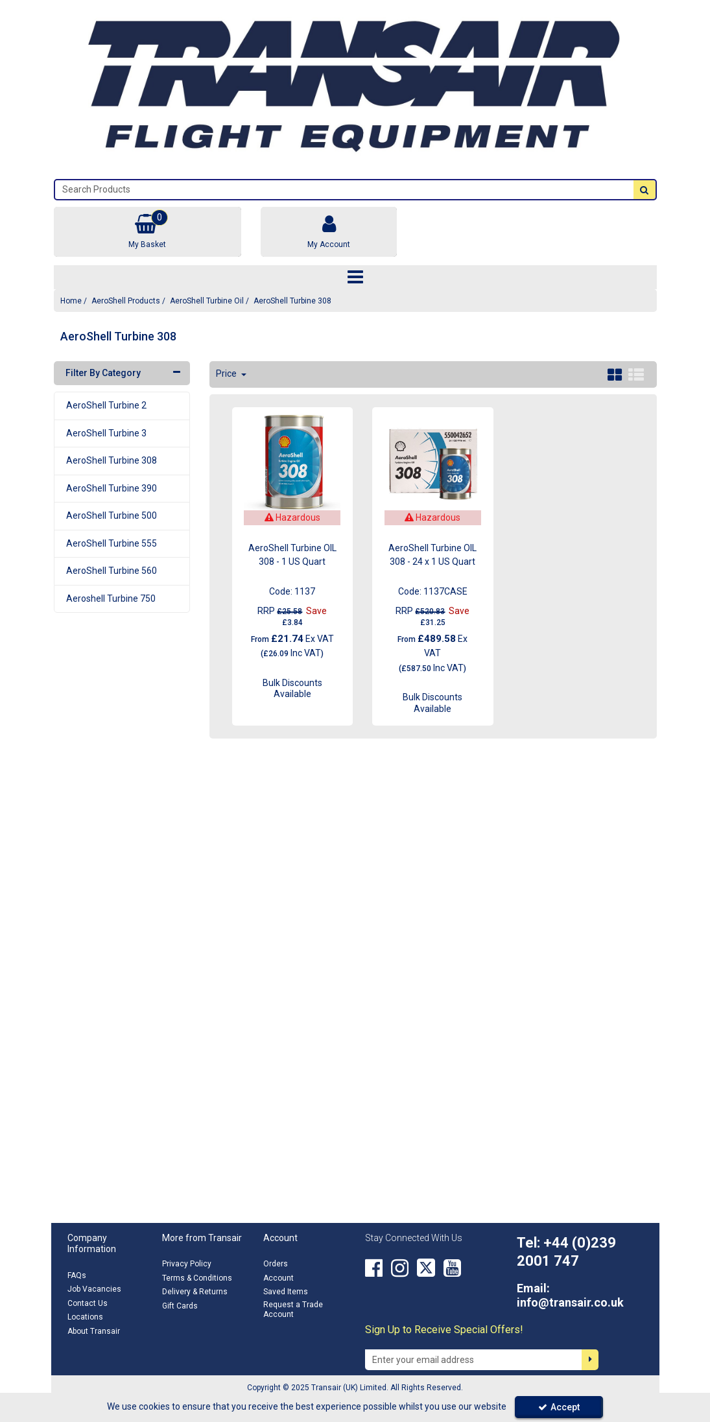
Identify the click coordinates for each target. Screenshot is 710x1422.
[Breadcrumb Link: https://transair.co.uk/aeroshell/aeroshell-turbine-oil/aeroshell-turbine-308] (292, 300)
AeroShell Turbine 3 (106, 433)
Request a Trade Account (293, 1309)
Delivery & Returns (195, 1291)
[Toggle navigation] (355, 277)
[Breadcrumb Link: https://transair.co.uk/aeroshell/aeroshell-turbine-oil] (207, 300)
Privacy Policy (186, 1263)
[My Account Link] (329, 232)
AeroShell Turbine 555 (111, 543)
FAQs (76, 1275)
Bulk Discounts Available (292, 689)
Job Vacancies (94, 1289)
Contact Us (87, 1303)
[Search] (344, 189)
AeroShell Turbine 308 (111, 460)
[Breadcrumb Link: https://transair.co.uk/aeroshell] (125, 300)
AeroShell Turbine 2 (106, 405)
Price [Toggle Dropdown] (227, 373)
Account (278, 1278)
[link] (374, 1268)
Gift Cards (180, 1305)
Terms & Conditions (197, 1278)
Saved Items (285, 1291)
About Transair (93, 1331)
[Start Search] (644, 189)
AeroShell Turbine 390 (111, 488)
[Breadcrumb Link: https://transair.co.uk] (71, 300)
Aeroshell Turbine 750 (111, 598)
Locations (85, 1316)
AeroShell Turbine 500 (111, 515)
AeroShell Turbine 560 (111, 570)
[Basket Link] (148, 232)
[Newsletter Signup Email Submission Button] (590, 1359)
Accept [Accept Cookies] (559, 1407)
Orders (275, 1263)
